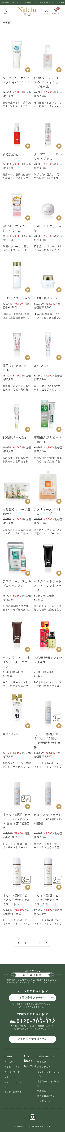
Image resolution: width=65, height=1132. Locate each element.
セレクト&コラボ (12, 1092)
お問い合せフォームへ (32, 997)
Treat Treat (30, 1066)
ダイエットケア (12, 1067)
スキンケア (9, 1077)
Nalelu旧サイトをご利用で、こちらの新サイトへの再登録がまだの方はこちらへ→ (32, 2)
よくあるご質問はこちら (33, 1039)
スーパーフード (12, 1072)
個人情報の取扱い (46, 1096)
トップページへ (45, 1101)
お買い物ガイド (45, 1067)
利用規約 (41, 1091)
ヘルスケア (9, 1062)
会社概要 (41, 1062)
